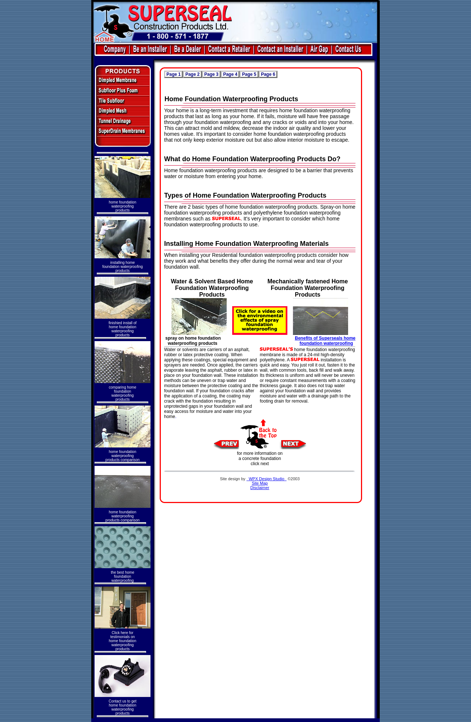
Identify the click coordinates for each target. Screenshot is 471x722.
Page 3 (211, 74)
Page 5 (249, 74)
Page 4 (230, 74)
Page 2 (192, 74)
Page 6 (268, 74)
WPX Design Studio (267, 479)
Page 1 (173, 74)
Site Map (260, 483)
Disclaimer (259, 487)
